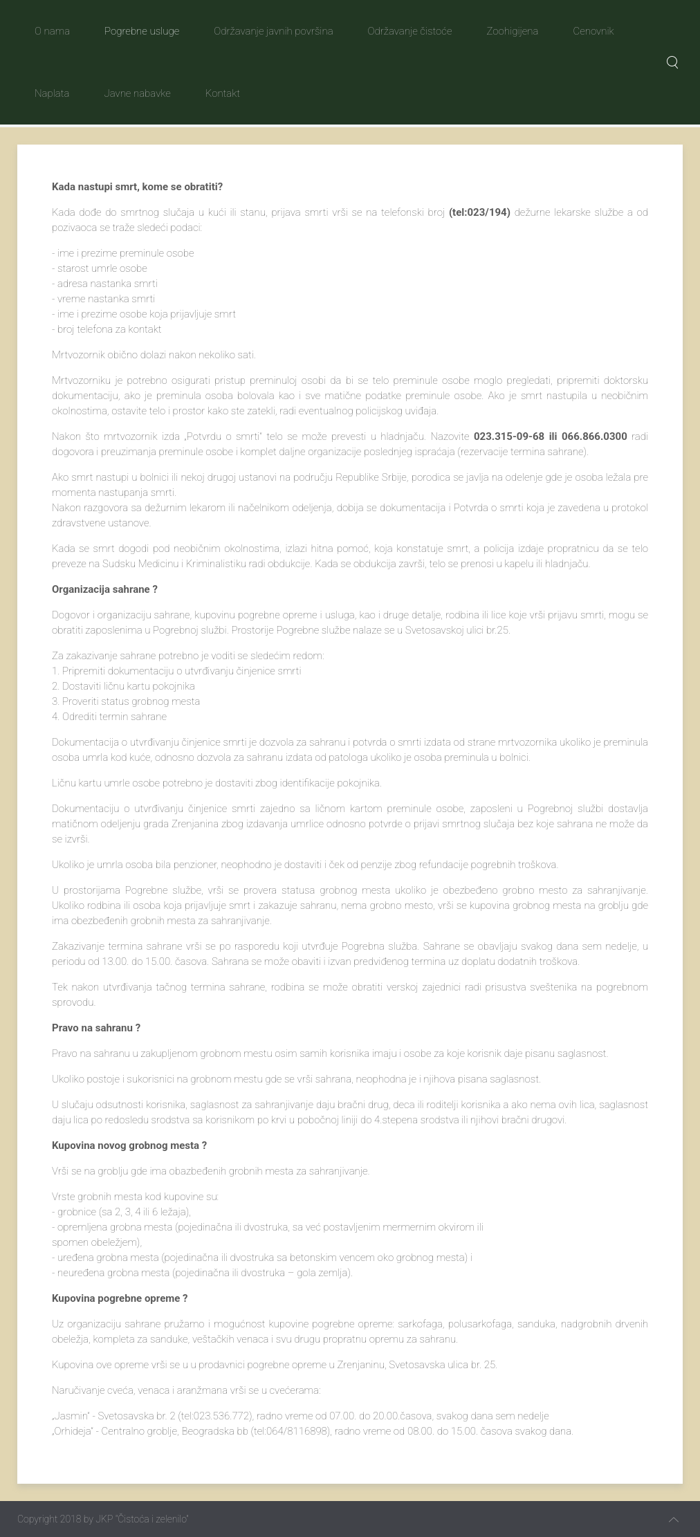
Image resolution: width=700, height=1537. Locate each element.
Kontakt (222, 93)
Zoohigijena (513, 31)
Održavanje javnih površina (273, 31)
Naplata (52, 93)
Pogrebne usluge (141, 31)
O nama (52, 31)
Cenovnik (593, 31)
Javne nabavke (137, 93)
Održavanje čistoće (410, 31)
